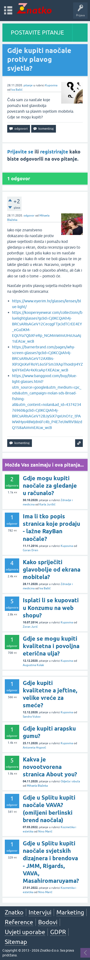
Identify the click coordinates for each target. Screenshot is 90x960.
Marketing (70, 912)
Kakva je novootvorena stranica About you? (50, 767)
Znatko (14, 912)
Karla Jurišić (47, 504)
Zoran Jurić (30, 626)
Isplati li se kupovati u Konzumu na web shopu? (51, 608)
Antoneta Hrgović (34, 747)
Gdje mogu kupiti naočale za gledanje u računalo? (50, 486)
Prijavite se (20, 152)
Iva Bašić (17, 89)
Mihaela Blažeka (37, 785)
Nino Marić (45, 831)
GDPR (58, 932)
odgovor (29, 215)
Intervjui (40, 912)
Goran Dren (30, 550)
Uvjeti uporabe (25, 932)
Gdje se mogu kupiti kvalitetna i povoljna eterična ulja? (51, 646)
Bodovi (47, 922)
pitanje (28, 85)
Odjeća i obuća (70, 781)
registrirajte (54, 152)
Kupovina (51, 85)
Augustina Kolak (33, 665)
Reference (19, 922)
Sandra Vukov (32, 716)
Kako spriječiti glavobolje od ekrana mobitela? (51, 569)
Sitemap (16, 941)
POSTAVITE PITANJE (37, 32)
